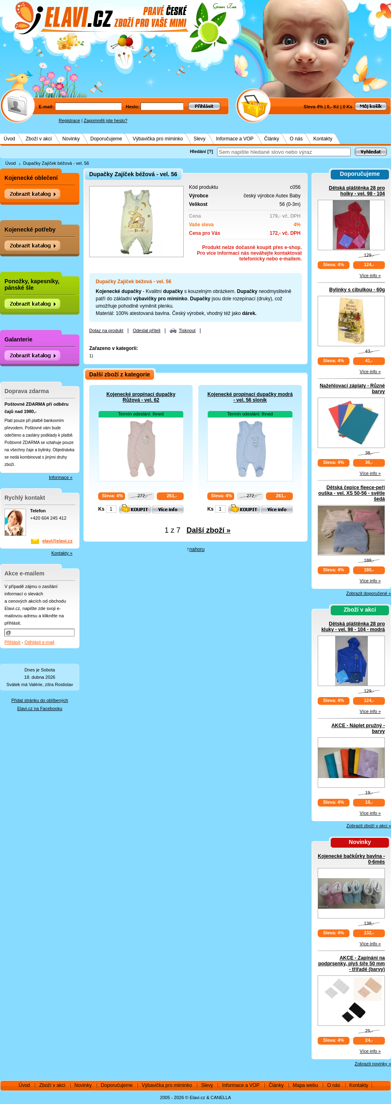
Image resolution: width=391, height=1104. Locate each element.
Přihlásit (12, 642)
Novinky (71, 139)
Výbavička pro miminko (158, 139)
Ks (101, 509)
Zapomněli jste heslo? (105, 120)
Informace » (60, 477)
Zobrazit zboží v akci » (369, 825)
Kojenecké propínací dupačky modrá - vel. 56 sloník (249, 397)
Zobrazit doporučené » (368, 593)
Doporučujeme (106, 139)
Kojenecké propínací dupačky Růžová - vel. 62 (140, 397)
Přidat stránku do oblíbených (39, 700)
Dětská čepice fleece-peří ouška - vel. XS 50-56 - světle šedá (352, 493)
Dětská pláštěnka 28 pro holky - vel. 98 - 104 (357, 191)
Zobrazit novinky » (373, 1063)
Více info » (370, 275)
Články (271, 139)
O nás (296, 139)
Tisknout (187, 330)
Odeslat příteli (146, 330)
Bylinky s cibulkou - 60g (357, 290)
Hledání (198, 151)
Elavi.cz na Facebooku (39, 708)
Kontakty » (61, 553)
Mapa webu (305, 1085)
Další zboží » (209, 530)
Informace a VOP (235, 139)
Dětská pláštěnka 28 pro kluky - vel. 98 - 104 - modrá (353, 626)
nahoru (196, 549)
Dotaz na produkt (106, 330)
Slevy (199, 139)
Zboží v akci (39, 139)
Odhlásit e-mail (39, 642)
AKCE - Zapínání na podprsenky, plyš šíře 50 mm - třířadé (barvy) (351, 963)
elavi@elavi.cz (57, 540)
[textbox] (284, 152)
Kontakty (322, 139)
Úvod (9, 139)
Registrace (69, 120)
